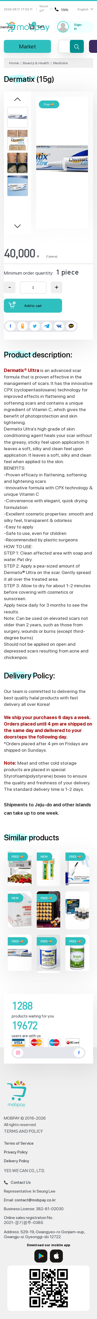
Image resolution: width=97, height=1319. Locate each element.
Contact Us (17, 1182)
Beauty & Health (36, 63)
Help (61, 9)
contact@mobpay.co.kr (35, 1200)
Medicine (60, 63)
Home (14, 63)
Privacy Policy (16, 1152)
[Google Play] (40, 1256)
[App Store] (56, 1256)
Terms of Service (19, 1143)
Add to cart (25, 305)
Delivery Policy (16, 1161)
